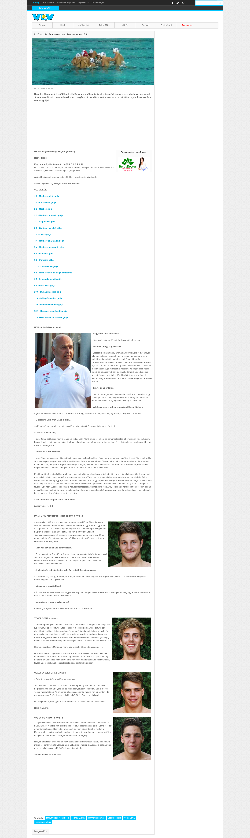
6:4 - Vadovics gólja (44, 253)
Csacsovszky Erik (43, 822)
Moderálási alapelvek (66, 2)
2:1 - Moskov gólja (43, 209)
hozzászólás (39, 88)
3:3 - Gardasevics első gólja (48, 228)
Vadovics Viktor (114, 818)
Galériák (145, 25)
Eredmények (166, 25)
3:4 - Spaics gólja (42, 234)
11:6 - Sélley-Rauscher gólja (48, 298)
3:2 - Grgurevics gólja (44, 221)
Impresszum (83, 2)
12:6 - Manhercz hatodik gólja (48, 304)
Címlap (36, 2)
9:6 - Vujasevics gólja (44, 285)
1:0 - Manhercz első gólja (46, 196)
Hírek (62, 25)
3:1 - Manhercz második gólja (48, 215)
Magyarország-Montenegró (57, 818)
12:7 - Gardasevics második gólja (50, 311)
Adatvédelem (48, 2)
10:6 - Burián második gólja (47, 292)
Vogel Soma (129, 818)
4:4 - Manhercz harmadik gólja (49, 241)
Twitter (177, 2)
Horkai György (79, 818)
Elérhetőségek (98, 2)
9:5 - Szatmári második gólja (48, 279)
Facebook (172, 2)
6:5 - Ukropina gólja (44, 260)
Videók (125, 25)
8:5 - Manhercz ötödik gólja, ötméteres (53, 273)
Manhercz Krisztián (96, 818)
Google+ (183, 2)
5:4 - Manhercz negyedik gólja (49, 247)
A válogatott (83, 25)
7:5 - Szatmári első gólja (46, 266)
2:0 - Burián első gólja (45, 202)
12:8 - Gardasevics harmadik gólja (51, 317)
